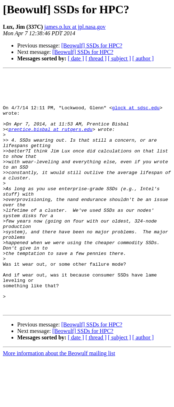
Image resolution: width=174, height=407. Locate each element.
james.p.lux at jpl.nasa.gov (75, 27)
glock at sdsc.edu (136, 115)
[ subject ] (119, 58)
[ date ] (76, 58)
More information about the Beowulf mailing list (59, 401)
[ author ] (143, 58)
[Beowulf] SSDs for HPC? (91, 45)
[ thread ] (96, 58)
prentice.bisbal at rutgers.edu (51, 141)
